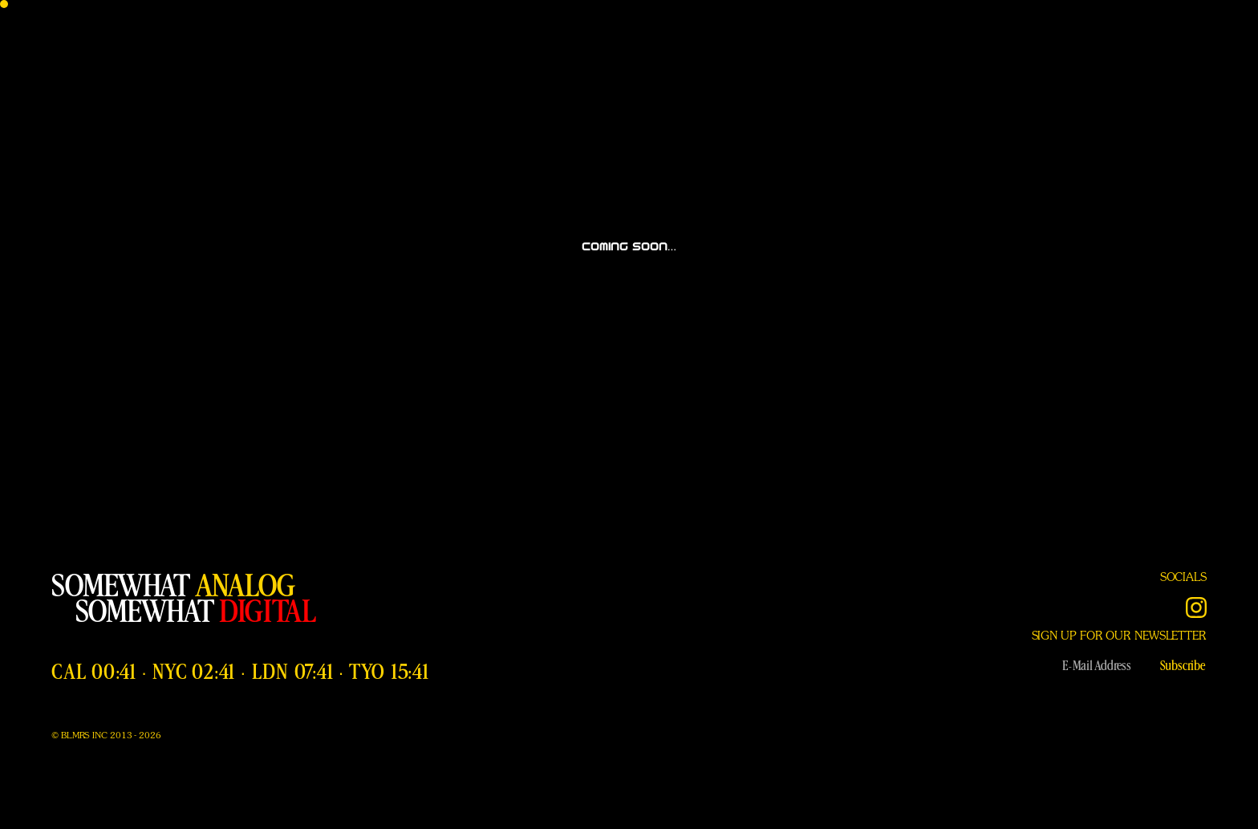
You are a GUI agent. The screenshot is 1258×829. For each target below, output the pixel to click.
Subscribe (1182, 666)
